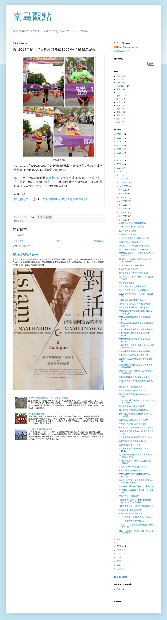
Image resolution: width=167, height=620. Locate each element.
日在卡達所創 (91, 177)
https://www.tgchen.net (127, 47)
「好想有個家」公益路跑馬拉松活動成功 (136, 517)
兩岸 (118, 89)
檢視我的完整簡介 (121, 51)
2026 (119, 134)
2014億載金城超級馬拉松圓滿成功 (133, 420)
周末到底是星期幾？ (37, 414)
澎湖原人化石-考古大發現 (130, 242)
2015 (119, 175)
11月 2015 (124, 182)
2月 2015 (123, 216)
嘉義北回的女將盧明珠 (60, 177)
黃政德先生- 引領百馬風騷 (130, 510)
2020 (119, 157)
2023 (119, 145)
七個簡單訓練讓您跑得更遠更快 (132, 300)
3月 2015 (123, 212)
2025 (119, 138)
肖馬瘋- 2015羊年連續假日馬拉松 (133, 467)
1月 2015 (123, 220)
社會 (118, 96)
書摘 (118, 105)
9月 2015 (123, 190)
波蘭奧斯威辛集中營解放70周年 (132, 223)
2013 (119, 542)
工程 (118, 79)
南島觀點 (32, 16)
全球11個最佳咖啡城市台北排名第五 (134, 249)
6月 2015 (123, 201)
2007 (119, 565)
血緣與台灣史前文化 (127, 231)
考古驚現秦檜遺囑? (127, 283)
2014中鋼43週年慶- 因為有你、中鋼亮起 (136, 486)
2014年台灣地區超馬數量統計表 (132, 441)
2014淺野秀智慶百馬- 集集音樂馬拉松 (135, 377)
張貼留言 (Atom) (26, 246)
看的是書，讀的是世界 (128, 269)
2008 (119, 561)
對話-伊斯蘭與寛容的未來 (25, 254)
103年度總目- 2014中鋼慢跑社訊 (133, 265)
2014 (119, 539)
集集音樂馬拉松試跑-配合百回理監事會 (135, 437)
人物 (118, 76)
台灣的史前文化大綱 (127, 234)
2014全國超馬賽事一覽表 (130, 445)
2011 (119, 550)
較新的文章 (18, 241)
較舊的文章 (99, 241)
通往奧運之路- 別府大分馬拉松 (132, 406)
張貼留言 (21, 235)
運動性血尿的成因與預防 (129, 496)
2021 (119, 153)
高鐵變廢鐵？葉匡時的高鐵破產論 (133, 410)
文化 (118, 82)
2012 (119, 546)
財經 (118, 109)
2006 (119, 569)
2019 (119, 160)
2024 (119, 141)
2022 (119, 149)
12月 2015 (124, 179)
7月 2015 (123, 197)
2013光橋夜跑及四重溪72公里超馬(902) (136, 329)
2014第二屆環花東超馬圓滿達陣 (132, 424)
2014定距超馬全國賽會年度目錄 (132, 390)
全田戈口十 (121, 86)
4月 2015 (123, 209)
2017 (119, 168)
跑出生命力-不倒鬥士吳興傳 (131, 387)
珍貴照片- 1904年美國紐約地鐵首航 (134, 246)
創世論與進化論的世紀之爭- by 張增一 (135, 307)
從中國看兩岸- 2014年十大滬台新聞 (134, 273)
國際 (118, 112)
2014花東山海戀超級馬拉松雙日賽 (133, 355)
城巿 (118, 99)
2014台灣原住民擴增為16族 (40, 429)
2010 (119, 554)
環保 (118, 122)
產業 (118, 115)
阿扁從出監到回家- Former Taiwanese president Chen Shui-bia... (135, 501)
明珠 (25, 199)
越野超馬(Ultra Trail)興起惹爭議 (132, 286)
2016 (119, 171)
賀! (16, 199)
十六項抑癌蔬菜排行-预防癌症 (132, 227)
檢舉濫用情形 (120, 576)
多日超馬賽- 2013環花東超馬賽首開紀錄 (136, 427)
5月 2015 (123, 205)
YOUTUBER (121, 589)
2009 (119, 557)
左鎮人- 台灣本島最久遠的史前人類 (134, 238)
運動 (21, 221)
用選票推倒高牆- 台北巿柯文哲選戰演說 (136, 506)
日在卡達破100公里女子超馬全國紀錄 (63, 199)
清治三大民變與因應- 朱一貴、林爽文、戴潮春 (48, 398)
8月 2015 (123, 194)
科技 (118, 102)
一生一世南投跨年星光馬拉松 (131, 521)
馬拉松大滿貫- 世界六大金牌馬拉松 (134, 290)
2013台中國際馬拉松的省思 (130, 513)
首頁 (59, 241)
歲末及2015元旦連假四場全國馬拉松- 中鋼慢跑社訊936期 (136, 481)
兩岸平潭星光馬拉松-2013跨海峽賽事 (135, 304)
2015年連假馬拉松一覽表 (130, 470)
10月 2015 (124, 186)
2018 (119, 164)
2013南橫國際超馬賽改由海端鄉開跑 (134, 351)
